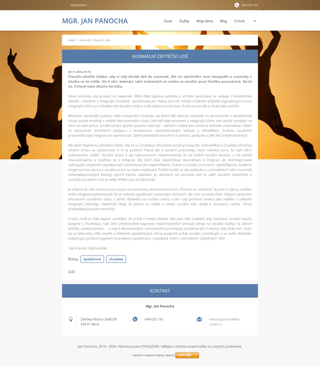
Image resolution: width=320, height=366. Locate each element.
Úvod (168, 21)
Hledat (64, 5)
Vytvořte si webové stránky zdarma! (153, 355)
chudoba (116, 259)
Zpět (71, 271)
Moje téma (204, 22)
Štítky (73, 259)
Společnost (92, 259)
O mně (239, 21)
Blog (223, 21)
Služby (184, 22)
